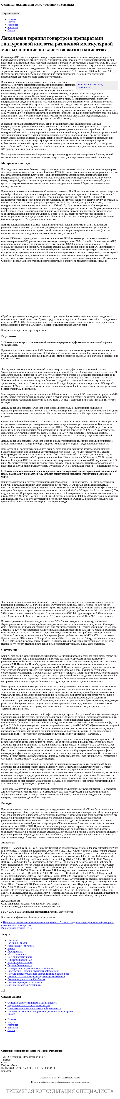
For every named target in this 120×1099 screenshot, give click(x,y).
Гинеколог (13, 940)
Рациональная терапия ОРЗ (15, 928)
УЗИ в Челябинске (17, 954)
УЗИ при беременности (20, 957)
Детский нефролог (17, 943)
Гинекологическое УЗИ (20, 959)
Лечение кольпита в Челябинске (25, 985)
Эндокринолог (15, 951)
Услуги (11, 22)
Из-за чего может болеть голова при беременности (34, 1008)
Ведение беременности (20, 965)
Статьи (11, 30)
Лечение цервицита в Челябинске (25, 982)
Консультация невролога (21, 945)
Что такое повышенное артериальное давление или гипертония (41, 1011)
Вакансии (13, 27)
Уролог (11, 948)
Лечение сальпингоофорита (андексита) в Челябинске (36, 976)
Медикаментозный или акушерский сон (29, 1005)
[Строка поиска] (18, 990)
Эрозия (11, 1014)
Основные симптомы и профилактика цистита (32, 1002)
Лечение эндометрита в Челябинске (26, 979)
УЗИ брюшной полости (20, 962)
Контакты (13, 24)
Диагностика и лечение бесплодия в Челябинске (33, 971)
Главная (12, 19)
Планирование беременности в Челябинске (30, 968)
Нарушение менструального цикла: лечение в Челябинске (38, 973)
